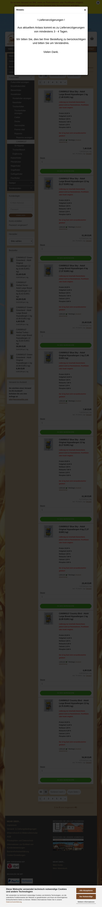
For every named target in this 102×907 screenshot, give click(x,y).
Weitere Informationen (86, 902)
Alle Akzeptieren (86, 890)
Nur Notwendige (86, 897)
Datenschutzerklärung (14, 902)
